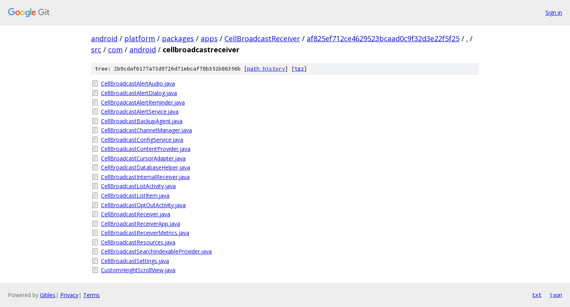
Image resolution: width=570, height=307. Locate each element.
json (555, 294)
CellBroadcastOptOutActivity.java (143, 205)
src (96, 49)
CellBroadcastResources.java (138, 242)
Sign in (553, 12)
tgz (299, 68)
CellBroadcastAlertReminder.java (143, 102)
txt (537, 294)
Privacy (69, 295)
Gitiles (47, 295)
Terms (91, 295)
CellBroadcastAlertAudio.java (138, 83)
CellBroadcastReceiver (262, 38)
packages (178, 38)
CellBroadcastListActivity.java (138, 186)
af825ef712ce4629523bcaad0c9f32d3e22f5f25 (383, 38)
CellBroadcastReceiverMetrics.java (145, 232)
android (104, 38)
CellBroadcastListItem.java (135, 195)
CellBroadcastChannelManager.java (146, 130)
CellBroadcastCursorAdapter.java (143, 158)
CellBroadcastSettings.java (135, 261)
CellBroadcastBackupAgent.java (141, 121)
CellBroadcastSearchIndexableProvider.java (156, 251)
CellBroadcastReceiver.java (135, 214)
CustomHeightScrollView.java (138, 270)
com (115, 49)
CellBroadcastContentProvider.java (145, 149)
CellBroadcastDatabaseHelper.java (145, 167)
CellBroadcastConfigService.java (142, 139)
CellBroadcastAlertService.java (140, 111)
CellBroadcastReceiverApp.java (140, 223)
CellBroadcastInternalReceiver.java (145, 177)
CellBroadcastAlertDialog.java (139, 93)
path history (266, 68)
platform (139, 38)
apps (209, 38)
